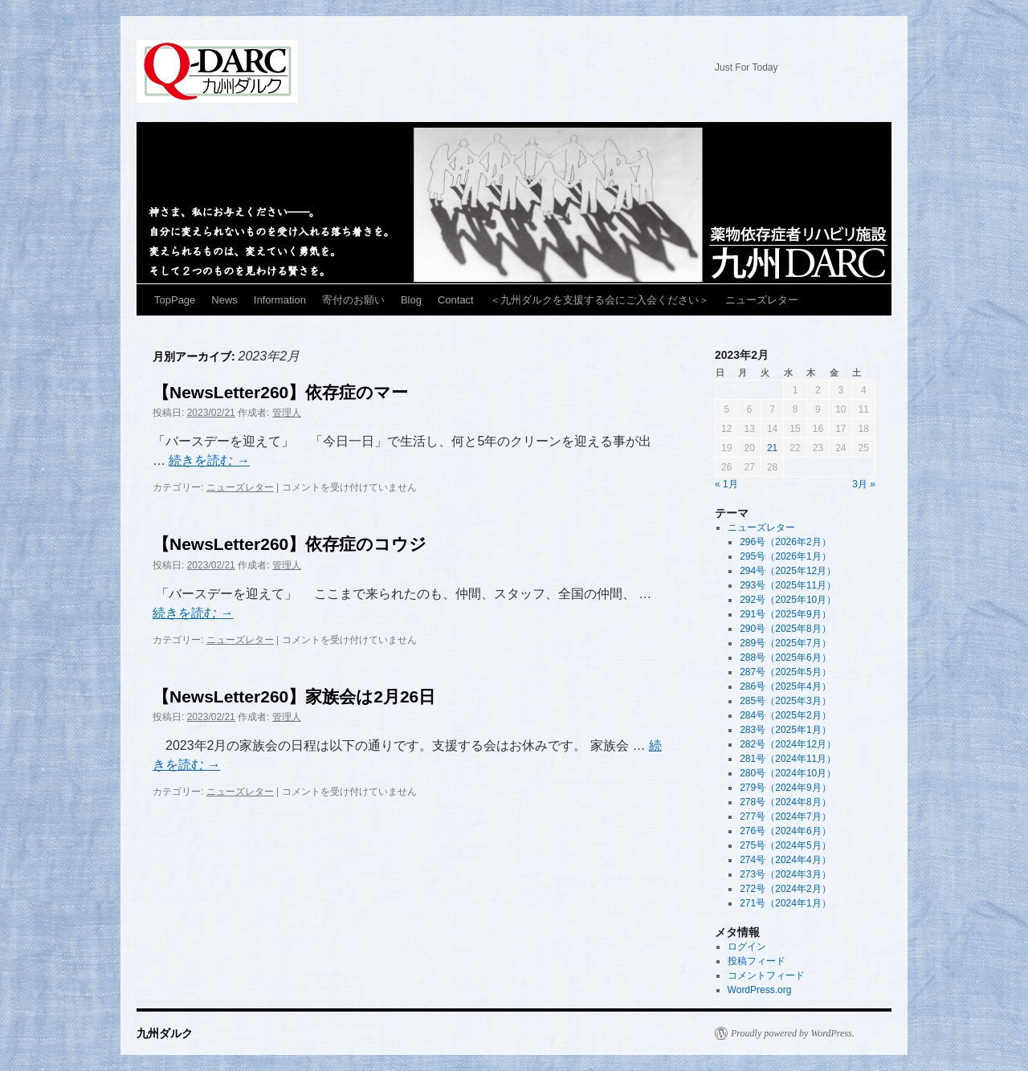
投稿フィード (756, 961)
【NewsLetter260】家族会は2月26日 (294, 696)
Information (280, 300)
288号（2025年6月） (785, 657)
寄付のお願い (353, 300)
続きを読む (209, 460)
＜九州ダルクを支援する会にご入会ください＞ (599, 300)
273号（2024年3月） (785, 874)
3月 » (863, 484)
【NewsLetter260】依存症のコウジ (289, 544)
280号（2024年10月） (788, 773)
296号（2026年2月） (785, 542)
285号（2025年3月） (785, 701)
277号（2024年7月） (785, 816)
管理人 (286, 412)
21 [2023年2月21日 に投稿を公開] (772, 448)
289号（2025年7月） (785, 643)
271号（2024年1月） (785, 903)
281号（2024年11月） (788, 758)
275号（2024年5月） (785, 845)
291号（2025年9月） (785, 614)
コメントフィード (766, 975)
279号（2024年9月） (785, 787)
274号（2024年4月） (785, 859)
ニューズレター (761, 300)
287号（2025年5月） (785, 672)
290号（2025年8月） (785, 628)
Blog (411, 300)
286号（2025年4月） (785, 686)
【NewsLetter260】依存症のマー (280, 392)
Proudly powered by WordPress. (793, 1033)
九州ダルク (224, 74)
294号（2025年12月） (788, 570)
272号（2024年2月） (785, 888)
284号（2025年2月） (785, 715)
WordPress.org (760, 990)
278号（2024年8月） (785, 802)
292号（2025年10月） (788, 599)
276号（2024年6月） (785, 831)
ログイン (747, 946)
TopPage (174, 300)
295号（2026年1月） (785, 556)
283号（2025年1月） (785, 729)
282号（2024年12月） (788, 744)
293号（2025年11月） (788, 585)
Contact (456, 300)
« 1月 (726, 484)
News (224, 300)
